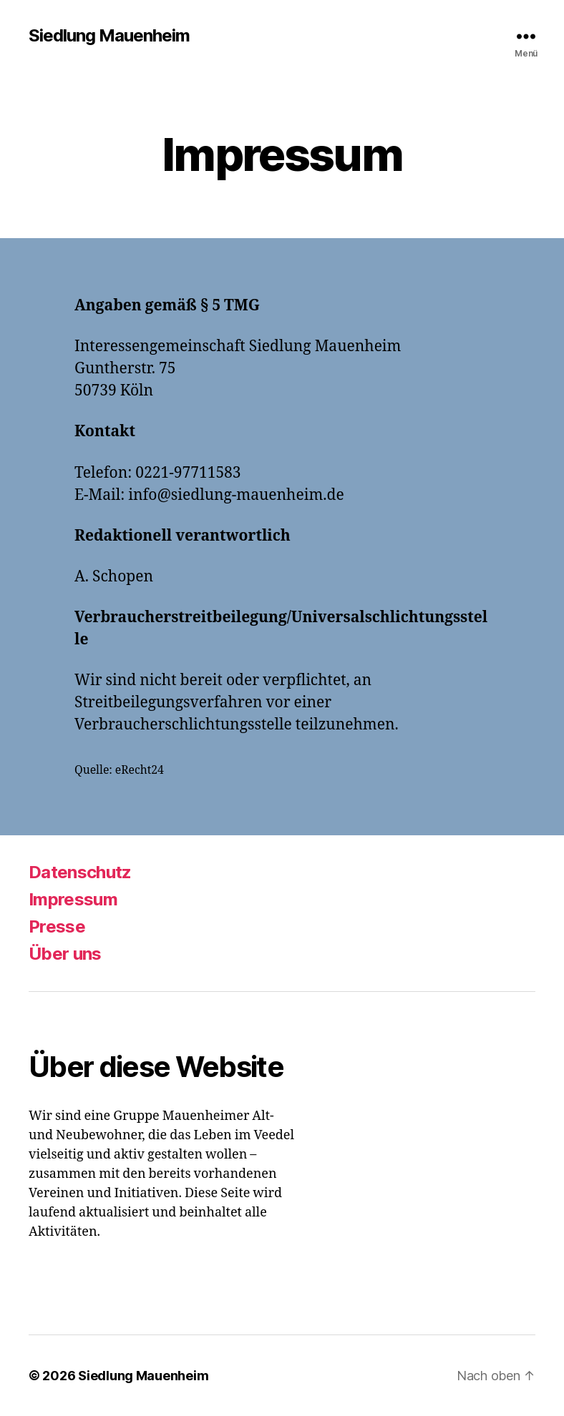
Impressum (73, 899)
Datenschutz (80, 872)
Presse (57, 926)
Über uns (65, 953)
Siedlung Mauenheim (109, 35)
